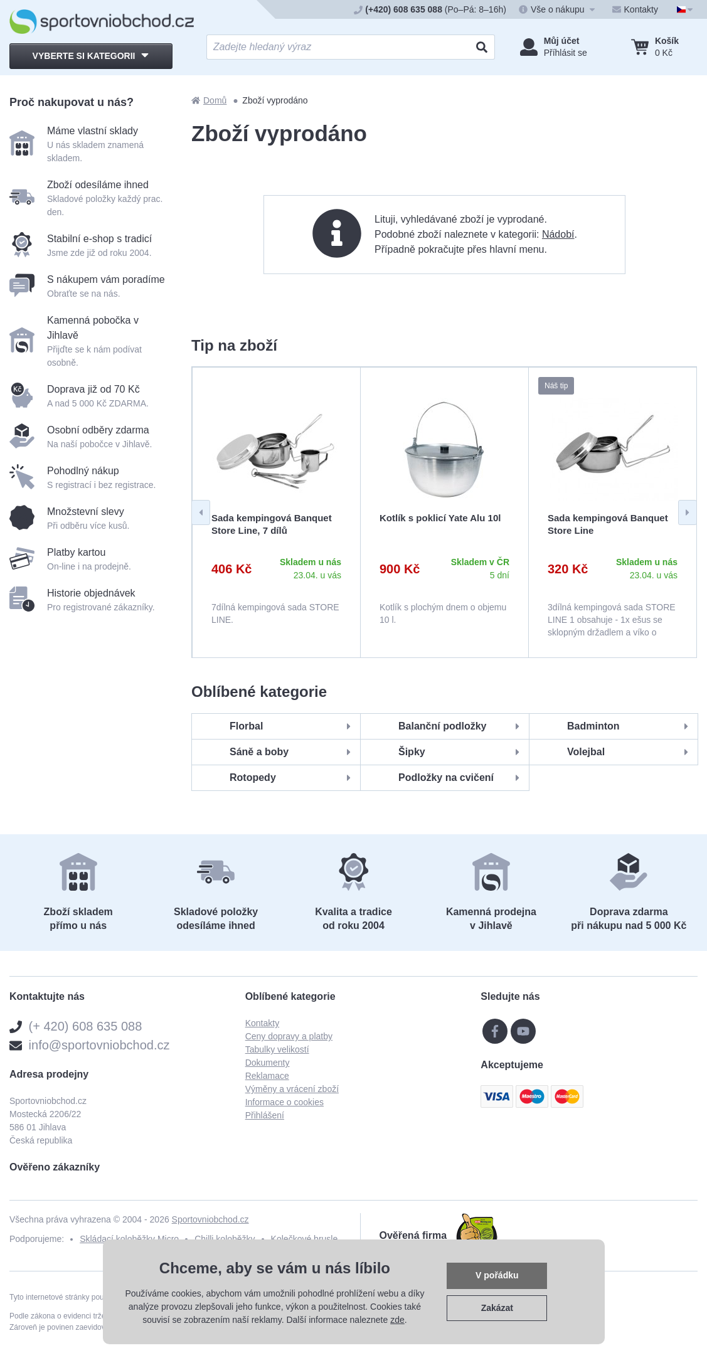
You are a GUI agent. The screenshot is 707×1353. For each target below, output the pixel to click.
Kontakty (262, 1023)
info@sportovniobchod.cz (99, 1045)
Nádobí (558, 234)
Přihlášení (264, 1115)
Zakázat (497, 1308)
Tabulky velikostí (277, 1049)
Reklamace (267, 1076)
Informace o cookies (284, 1102)
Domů (208, 100)
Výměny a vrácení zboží (292, 1089)
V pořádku (497, 1275)
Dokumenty (267, 1063)
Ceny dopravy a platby (288, 1036)
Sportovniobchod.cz (210, 1219)
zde (397, 1320)
